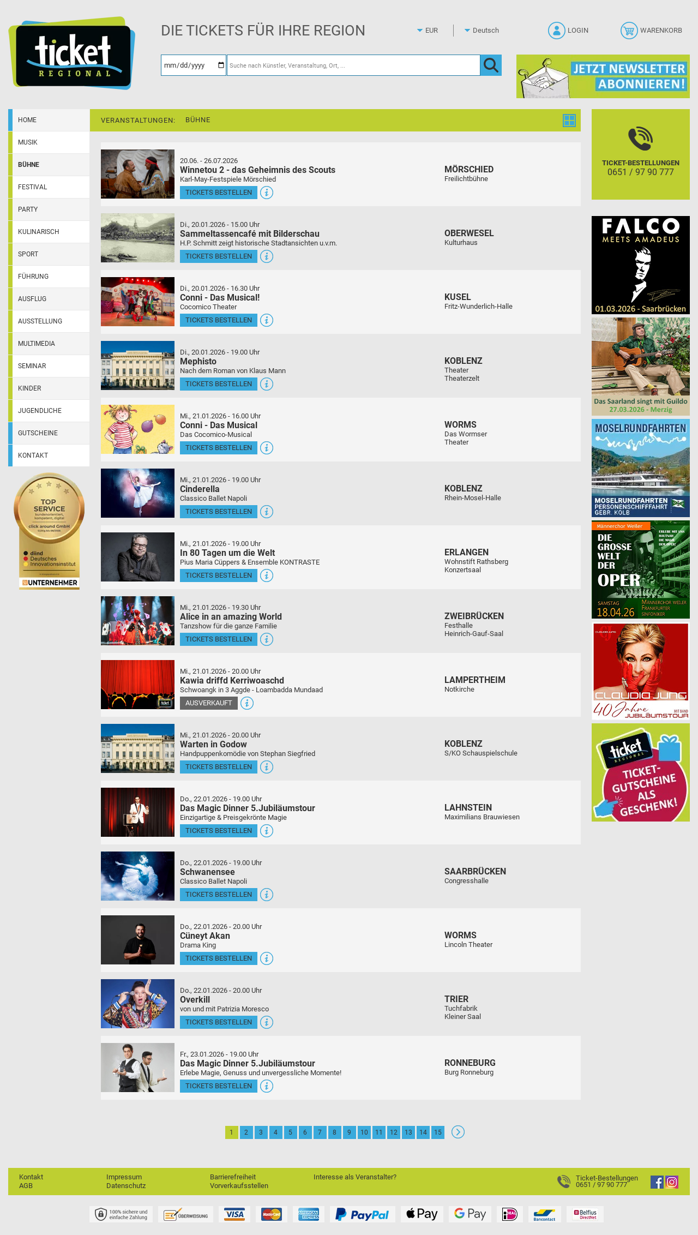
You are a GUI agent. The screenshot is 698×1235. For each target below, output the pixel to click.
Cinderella (200, 489)
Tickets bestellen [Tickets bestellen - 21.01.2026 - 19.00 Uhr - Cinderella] (218, 511)
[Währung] (441, 31)
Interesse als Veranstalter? (355, 1177)
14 (423, 1132)
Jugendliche (40, 411)
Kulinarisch (38, 232)
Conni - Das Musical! (220, 297)
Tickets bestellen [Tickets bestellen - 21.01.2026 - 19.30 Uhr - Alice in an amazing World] (218, 639)
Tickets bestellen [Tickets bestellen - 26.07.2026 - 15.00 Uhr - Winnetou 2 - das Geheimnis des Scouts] (218, 192)
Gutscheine (38, 433)
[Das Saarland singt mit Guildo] (641, 366)
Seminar (32, 366)
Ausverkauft (208, 703)
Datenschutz (126, 1186)
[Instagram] (671, 1186)
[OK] (491, 65)
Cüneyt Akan (205, 936)
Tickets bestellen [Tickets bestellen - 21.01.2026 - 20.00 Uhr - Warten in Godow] (218, 767)
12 (394, 1132)
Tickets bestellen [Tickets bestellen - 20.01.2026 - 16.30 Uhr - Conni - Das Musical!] (218, 320)
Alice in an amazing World (231, 616)
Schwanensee (207, 872)
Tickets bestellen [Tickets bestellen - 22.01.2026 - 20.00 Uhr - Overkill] (218, 1022)
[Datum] (193, 65)
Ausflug (32, 299)
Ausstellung (40, 321)
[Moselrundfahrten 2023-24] (641, 468)
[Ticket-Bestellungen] (641, 164)
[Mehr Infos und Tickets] (137, 174)
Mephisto (198, 361)
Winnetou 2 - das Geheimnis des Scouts (257, 170)
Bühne (28, 165)
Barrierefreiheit (233, 1177)
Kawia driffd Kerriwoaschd (232, 680)
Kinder (29, 388)
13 (408, 1132)
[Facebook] (657, 1186)
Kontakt (33, 455)
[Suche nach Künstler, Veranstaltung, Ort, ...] (353, 65)
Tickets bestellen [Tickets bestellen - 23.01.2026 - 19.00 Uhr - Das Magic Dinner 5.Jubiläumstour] (218, 1086)
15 (438, 1132)
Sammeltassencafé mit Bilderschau (250, 234)
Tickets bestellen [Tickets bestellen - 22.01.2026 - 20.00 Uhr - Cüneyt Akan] (218, 958)
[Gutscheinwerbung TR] (641, 772)
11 (379, 1132)
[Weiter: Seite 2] (458, 1136)
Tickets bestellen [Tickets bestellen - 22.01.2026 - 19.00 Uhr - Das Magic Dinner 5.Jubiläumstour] (218, 830)
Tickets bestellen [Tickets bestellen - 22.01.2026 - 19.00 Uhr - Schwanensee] (218, 894)
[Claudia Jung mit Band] (641, 671)
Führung (33, 276)
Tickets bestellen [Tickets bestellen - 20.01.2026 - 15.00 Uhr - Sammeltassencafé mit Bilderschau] (218, 256)
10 (364, 1132)
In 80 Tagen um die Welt (227, 553)
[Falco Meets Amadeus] (641, 265)
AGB (26, 1186)
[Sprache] (489, 31)
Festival (32, 187)
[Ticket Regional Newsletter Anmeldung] (603, 76)
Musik (28, 142)
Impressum (124, 1177)
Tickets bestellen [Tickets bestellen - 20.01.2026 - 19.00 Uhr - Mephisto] (218, 384)
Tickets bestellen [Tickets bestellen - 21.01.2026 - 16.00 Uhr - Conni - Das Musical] (218, 447)
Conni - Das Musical (218, 425)
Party (28, 209)
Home (27, 120)
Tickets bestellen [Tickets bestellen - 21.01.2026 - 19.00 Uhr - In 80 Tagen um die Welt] (218, 575)
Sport (28, 254)
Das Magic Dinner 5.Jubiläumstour (247, 808)
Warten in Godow (213, 744)
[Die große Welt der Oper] (641, 569)
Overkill (195, 999)
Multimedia (36, 343)
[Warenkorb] (652, 34)
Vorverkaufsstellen (239, 1186)
